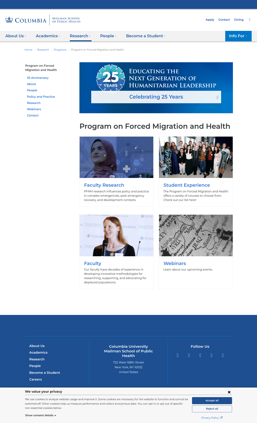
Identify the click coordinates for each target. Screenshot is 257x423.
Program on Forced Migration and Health (45, 68)
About (31, 84)
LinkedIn (212, 355)
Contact (225, 19)
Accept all (212, 400)
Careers (35, 379)
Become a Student (43, 372)
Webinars (33, 109)
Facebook (189, 355)
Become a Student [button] (139, 36)
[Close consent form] (229, 392)
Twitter (177, 355)
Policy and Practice (40, 96)
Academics (37, 352)
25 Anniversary (37, 77)
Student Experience (196, 172)
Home (27, 49)
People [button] (104, 36)
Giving (239, 19)
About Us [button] (15, 36)
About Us (36, 346)
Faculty (116, 252)
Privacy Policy (212, 417)
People (31, 90)
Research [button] (77, 36)
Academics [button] (46, 36)
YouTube (223, 355)
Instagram (200, 355)
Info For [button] (239, 36)
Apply (211, 19)
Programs (57, 49)
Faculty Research (116, 172)
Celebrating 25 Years (156, 87)
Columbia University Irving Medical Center (128, 4)
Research (41, 49)
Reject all (212, 408)
